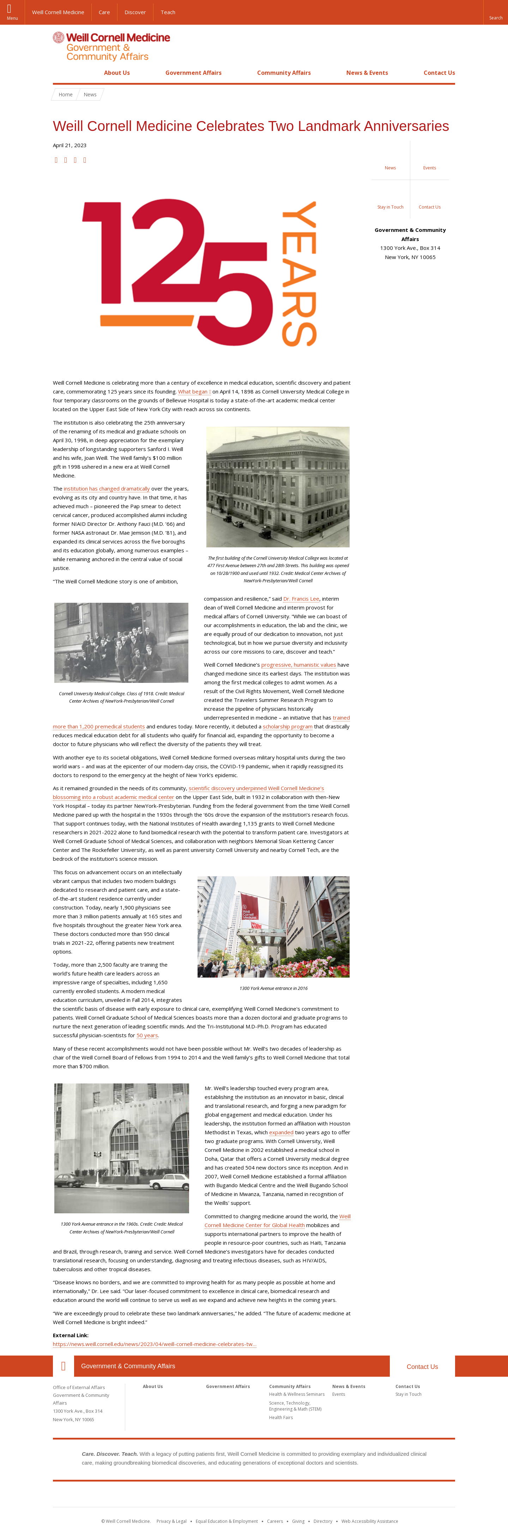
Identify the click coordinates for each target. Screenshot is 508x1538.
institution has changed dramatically (107, 488)
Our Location (63, 1366)
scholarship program (288, 726)
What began (192, 391)
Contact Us (439, 73)
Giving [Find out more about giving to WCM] (298, 1521)
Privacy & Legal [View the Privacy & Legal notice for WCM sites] (172, 1521)
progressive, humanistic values (298, 664)
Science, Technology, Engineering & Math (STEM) (295, 1406)
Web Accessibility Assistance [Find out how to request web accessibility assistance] (369, 1521)
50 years (147, 1035)
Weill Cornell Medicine (58, 12)
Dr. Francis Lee (301, 598)
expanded (281, 1132)
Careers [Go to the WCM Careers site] (275, 1521)
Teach (168, 12)
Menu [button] (12, 18)
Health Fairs (281, 1417)
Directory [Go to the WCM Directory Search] (323, 1521)
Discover (135, 12)
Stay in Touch (408, 1394)
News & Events (367, 73)
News (90, 94)
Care (104, 12)
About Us (117, 73)
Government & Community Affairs (128, 1366)
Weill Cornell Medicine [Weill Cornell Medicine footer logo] (254, 1495)
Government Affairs (193, 73)
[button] (495, 12)
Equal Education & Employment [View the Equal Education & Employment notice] (227, 1521)
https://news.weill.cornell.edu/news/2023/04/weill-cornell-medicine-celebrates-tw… (154, 1343)
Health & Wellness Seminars (297, 1394)
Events (338, 1394)
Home (60, 72)
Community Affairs (284, 73)
